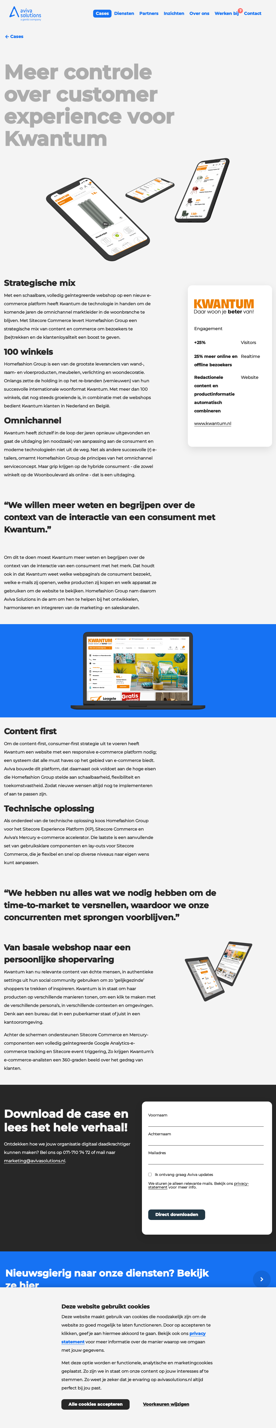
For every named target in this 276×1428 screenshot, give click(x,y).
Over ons (199, 13)
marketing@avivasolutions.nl (34, 1160)
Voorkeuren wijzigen (166, 1404)
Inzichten (174, 13)
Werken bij (228, 13)
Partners (148, 13)
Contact (252, 13)
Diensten (124, 13)
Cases (102, 13)
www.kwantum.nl (212, 423)
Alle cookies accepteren (95, 1404)
